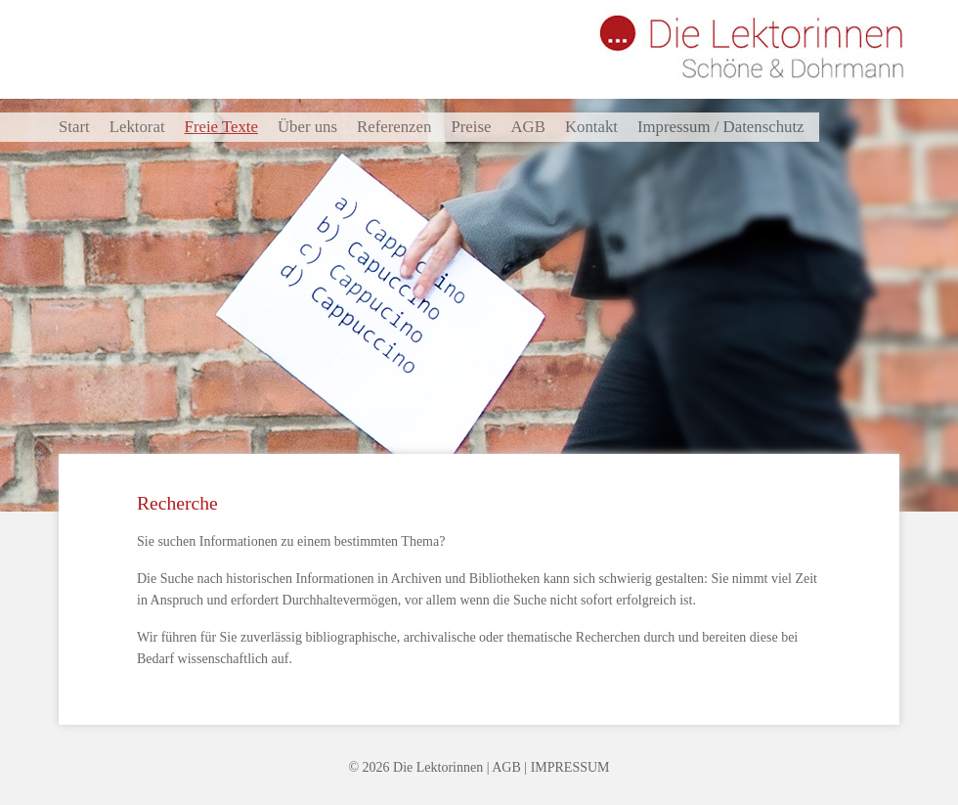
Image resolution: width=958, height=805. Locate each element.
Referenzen (394, 126)
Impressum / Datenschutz (721, 126)
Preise (471, 126)
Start (74, 126)
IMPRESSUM (570, 767)
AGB (527, 126)
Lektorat (137, 126)
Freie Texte (221, 126)
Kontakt (591, 126)
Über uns (307, 126)
